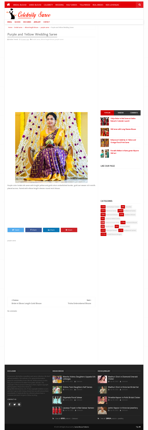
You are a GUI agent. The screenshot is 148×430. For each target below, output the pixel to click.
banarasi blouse (131, 222)
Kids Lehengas (112, 5)
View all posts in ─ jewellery (112, 418)
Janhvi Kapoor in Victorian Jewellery (123, 408)
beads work (109, 226)
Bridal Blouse (20, 5)
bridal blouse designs (114, 234)
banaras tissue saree (112, 222)
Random (120, 113)
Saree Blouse (35, 5)
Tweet (15, 230)
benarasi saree (125, 226)
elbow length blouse (31, 27)
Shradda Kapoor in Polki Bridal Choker (124, 397)
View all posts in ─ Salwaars (66, 418)
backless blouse (130, 215)
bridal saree (18, 27)
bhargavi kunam (111, 230)
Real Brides (98, 5)
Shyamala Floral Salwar (72, 397)
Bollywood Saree (130, 211)
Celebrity (48, 5)
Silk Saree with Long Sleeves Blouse (123, 129)
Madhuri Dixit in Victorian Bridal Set (123, 387)
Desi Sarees (27, 22)
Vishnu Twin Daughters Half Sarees (77, 387)
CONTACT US (11, 399)
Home (10, 27)
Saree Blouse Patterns (81, 427)
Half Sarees (71, 5)
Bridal (9, 22)
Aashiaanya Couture (113, 207)
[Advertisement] (100, 14)
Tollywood (85, 5)
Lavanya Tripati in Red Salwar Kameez (78, 408)
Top (138, 427)
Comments (134, 113)
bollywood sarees (130, 230)
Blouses (17, 22)
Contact (46, 22)
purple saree (45, 27)
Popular (107, 113)
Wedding (59, 5)
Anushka (128, 207)
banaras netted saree (113, 218)
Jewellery (37, 22)
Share (33, 230)
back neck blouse (112, 215)
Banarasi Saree (111, 211)
